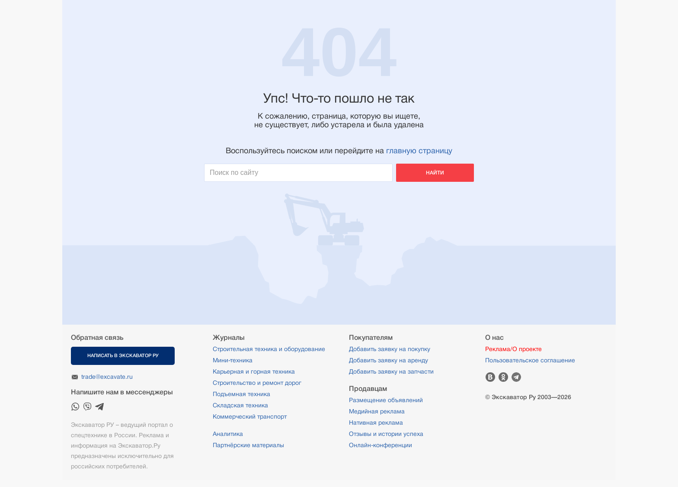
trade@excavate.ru (107, 376)
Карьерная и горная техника (254, 371)
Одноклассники (503, 377)
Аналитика (228, 433)
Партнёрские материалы (248, 445)
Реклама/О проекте (513, 348)
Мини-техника (233, 360)
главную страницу (419, 150)
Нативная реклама (376, 422)
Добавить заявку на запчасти (391, 371)
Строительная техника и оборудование (269, 348)
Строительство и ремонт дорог (257, 382)
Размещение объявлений (386, 400)
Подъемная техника (241, 393)
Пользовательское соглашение (530, 360)
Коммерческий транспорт (250, 416)
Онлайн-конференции (380, 445)
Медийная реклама (377, 411)
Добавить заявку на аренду (388, 360)
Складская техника (240, 405)
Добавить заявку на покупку (389, 348)
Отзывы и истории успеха (386, 433)
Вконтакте (490, 377)
